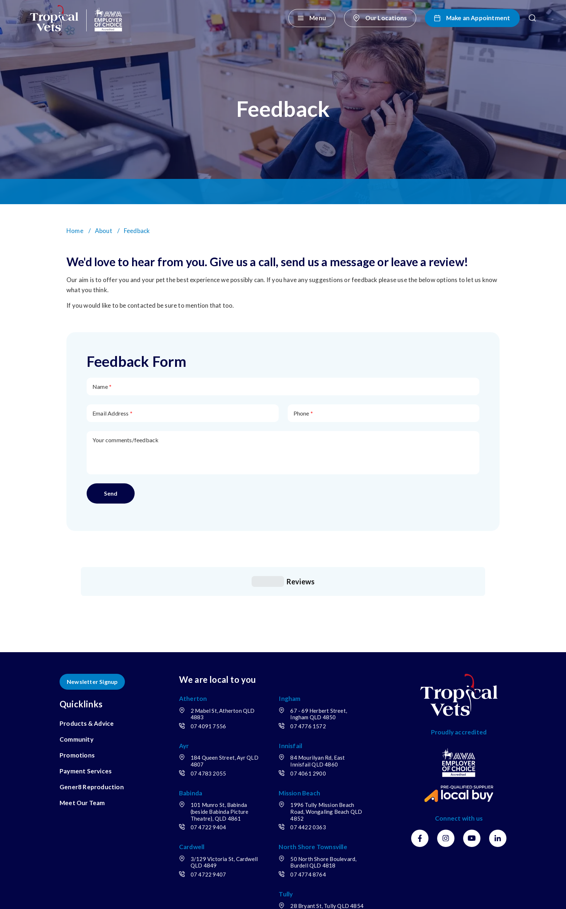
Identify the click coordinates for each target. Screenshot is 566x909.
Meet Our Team (82, 738)
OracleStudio (489, 895)
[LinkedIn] (497, 773)
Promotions (77, 690)
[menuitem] (96, 659)
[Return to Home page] (76, 18)
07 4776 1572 (308, 661)
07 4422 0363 (308, 762)
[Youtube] (471, 773)
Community (76, 674)
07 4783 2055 (208, 708)
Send (110, 493)
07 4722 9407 (208, 809)
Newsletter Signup (92, 616)
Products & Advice (87, 658)
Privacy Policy (171, 895)
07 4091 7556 (208, 661)
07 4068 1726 (308, 850)
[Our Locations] (380, 18)
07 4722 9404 (208, 762)
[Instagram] (445, 773)
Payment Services (86, 706)
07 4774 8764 (308, 809)
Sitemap (211, 895)
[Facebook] (419, 773)
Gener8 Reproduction (92, 722)
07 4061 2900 (308, 708)
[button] (532, 18)
